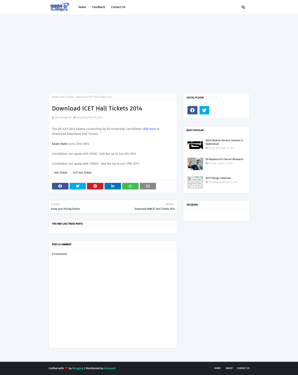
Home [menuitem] (82, 7)
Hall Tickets (67, 97)
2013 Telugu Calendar (218, 178)
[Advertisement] (149, 50)
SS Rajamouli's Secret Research (224, 159)
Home (55, 97)
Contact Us (243, 368)
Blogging (77, 368)
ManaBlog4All (63, 117)
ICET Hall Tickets (82, 172)
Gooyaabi (110, 368)
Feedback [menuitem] (98, 7)
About (229, 368)
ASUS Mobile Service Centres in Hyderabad (224, 142)
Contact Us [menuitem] (118, 7)
